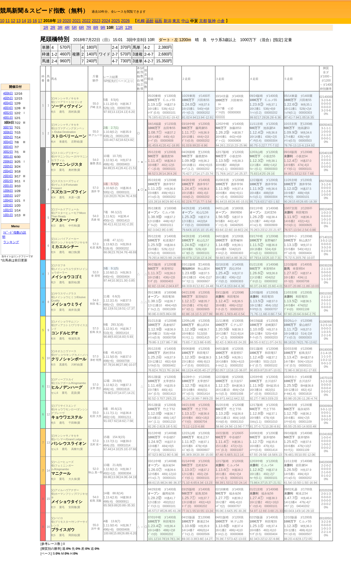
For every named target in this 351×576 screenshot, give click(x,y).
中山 (185, 21)
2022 (86, 21)
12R (128, 28)
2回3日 (8, 176)
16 (35, 21)
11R (119, 28)
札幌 (141, 21)
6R (81, 28)
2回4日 (8, 171)
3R (60, 28)
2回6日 (8, 161)
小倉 (221, 21)
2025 (115, 21)
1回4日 (8, 200)
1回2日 (8, 210)
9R (102, 28)
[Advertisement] (15, 54)
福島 (158, 21)
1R (45, 28)
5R (74, 28)
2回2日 (8, 181)
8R (95, 28)
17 (40, 21)
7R (88, 28)
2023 (96, 21)
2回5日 (8, 166)
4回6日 (8, 93)
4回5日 (8, 98)
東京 (176, 21)
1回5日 (8, 195)
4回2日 (8, 113)
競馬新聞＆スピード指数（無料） (44, 10)
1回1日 (8, 215)
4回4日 (8, 103)
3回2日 (8, 152)
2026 (125, 21)
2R (52, 28)
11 (7, 21)
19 (59, 21)
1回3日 (8, 205)
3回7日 (8, 127)
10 (2, 21)
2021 (76, 21)
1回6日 (8, 190)
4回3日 (8, 108)
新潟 (167, 21)
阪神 (212, 21)
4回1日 (8, 117)
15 (29, 21)
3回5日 (8, 137)
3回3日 (8, 147)
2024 (105, 21)
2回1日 (8, 186)
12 (13, 21)
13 (18, 21)
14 (24, 21)
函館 (150, 21)
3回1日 (8, 156)
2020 (66, 21)
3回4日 (8, 142)
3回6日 (8, 132)
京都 (203, 21)
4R (67, 28)
